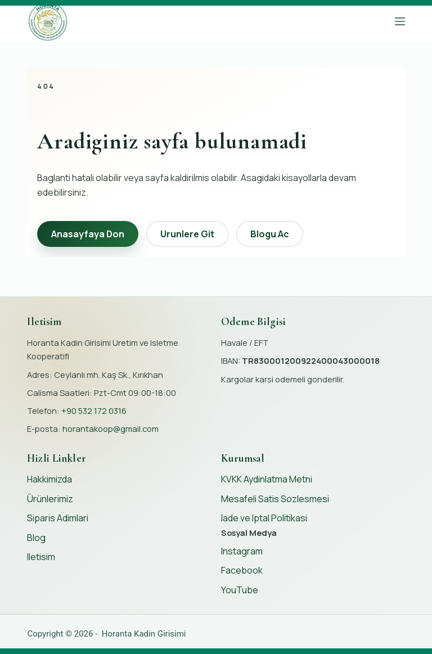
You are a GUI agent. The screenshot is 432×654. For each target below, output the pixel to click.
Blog (36, 537)
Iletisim (41, 557)
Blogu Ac (269, 234)
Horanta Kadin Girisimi (144, 634)
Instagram (242, 551)
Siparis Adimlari (57, 518)
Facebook (242, 570)
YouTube (239, 590)
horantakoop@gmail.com (110, 428)
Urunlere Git (187, 234)
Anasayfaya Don (87, 234)
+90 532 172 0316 (94, 410)
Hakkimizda (49, 479)
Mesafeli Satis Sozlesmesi (275, 499)
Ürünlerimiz (50, 499)
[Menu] (400, 21)
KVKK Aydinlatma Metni (266, 479)
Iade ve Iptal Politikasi (264, 518)
